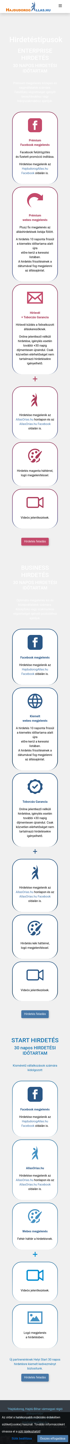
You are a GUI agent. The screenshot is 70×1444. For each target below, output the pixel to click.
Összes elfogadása (52, 1438)
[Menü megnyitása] (60, 6)
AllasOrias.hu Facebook (35, 424)
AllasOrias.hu (24, 419)
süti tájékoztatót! (29, 1431)
